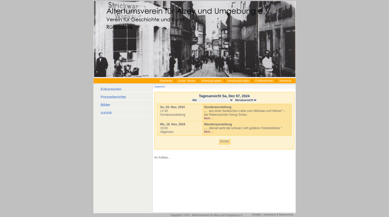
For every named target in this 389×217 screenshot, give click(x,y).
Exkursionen (111, 89)
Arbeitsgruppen (211, 81)
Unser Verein (186, 81)
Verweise (285, 81)
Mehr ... (208, 118)
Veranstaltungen (239, 81)
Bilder (105, 105)
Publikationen (264, 81)
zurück (106, 112)
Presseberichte (113, 97)
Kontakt (256, 214)
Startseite (165, 81)
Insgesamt (159, 86)
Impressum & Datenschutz (278, 214)
